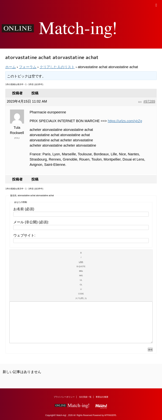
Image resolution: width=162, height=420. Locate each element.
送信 (150, 349)
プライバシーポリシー (64, 397)
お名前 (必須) (23, 209)
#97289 (149, 101)
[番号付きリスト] (81, 284)
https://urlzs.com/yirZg (125, 121)
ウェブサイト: (24, 235)
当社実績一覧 (85, 397)
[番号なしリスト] (81, 280)
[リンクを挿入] (81, 262)
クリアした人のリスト (57, 67)
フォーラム (27, 67)
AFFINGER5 (110, 415)
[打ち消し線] (81, 271)
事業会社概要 (102, 397)
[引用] (81, 266)
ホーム (10, 67)
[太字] (81, 253)
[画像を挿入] (81, 275)
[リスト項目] (81, 289)
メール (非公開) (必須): (31, 222)
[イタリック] (81, 257)
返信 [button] (140, 102)
